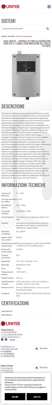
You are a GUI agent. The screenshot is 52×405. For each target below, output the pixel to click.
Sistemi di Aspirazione (24, 36)
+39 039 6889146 (8, 353)
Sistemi (4, 36)
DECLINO (15, 396)
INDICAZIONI (41, 348)
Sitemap (12, 339)
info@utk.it (7, 351)
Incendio (11, 36)
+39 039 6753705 (8, 356)
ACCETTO (37, 396)
